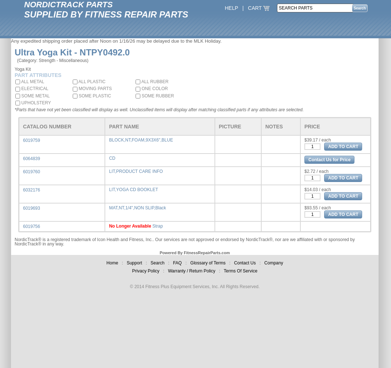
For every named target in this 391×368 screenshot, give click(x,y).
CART (259, 8)
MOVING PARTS (92, 88)
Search (157, 263)
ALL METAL (29, 81)
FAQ (177, 263)
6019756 (31, 226)
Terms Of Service (240, 271)
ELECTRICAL (31, 88)
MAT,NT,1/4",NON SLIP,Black (137, 207)
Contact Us (245, 263)
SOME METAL (32, 95)
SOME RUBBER (155, 95)
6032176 (31, 190)
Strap (157, 226)
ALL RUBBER (152, 81)
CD (112, 158)
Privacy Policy (146, 271)
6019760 (31, 171)
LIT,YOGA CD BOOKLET (133, 189)
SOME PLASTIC (92, 95)
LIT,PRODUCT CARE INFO (136, 171)
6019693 (31, 208)
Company (273, 263)
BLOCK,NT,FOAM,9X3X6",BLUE (141, 140)
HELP (231, 8)
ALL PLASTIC (89, 81)
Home (112, 263)
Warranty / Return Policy (192, 271)
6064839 (31, 158)
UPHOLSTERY (33, 102)
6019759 (31, 140)
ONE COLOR (152, 88)
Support (134, 263)
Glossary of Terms (207, 263)
